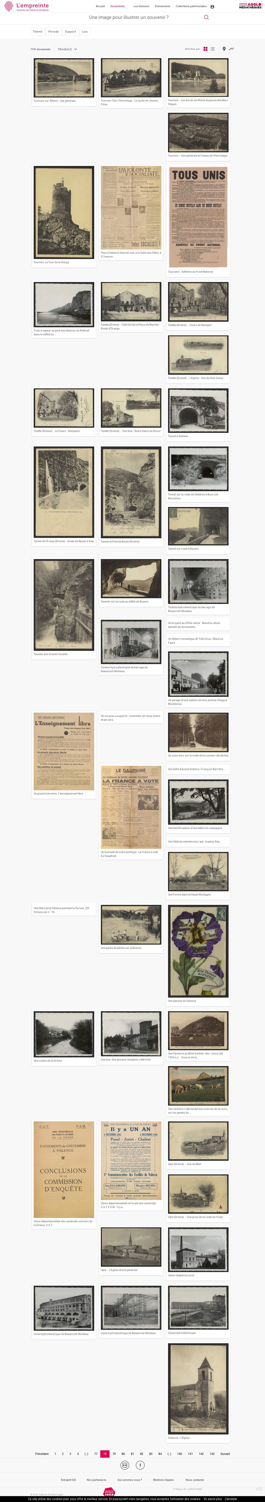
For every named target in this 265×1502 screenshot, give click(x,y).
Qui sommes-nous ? (129, 1479)
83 (151, 1454)
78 (105, 1454)
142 (201, 1454)
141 (190, 1454)
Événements (162, 6)
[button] (257, 1487)
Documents (118, 6)
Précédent (42, 1454)
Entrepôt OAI (68, 1479)
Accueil (100, 6)
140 (179, 1454)
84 (160, 1454)
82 (141, 1454)
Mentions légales (163, 1479)
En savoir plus (213, 1499)
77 (95, 1454)
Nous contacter (195, 1479)
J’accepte (231, 1499)
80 (123, 1454)
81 (132, 1454)
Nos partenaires (96, 1479)
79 (114, 1454)
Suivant (225, 1454)
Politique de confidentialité (187, 1489)
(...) (86, 1454)
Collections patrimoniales (191, 6)
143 (212, 1454)
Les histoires (141, 6)
